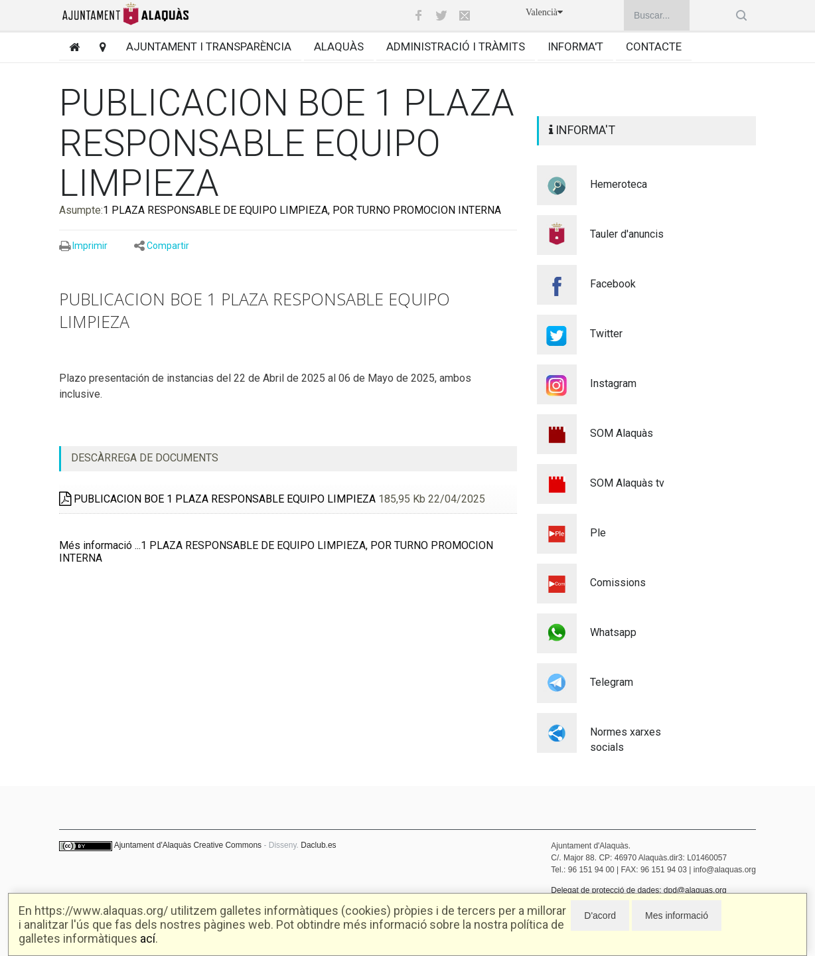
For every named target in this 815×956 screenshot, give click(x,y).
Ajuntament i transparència (208, 46)
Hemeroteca (618, 184)
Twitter (606, 333)
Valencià (544, 12)
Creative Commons (227, 845)
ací (147, 938)
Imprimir (90, 245)
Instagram (613, 383)
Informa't (575, 46)
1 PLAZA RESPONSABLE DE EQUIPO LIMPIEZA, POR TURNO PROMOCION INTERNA (302, 210)
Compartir (168, 245)
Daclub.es (318, 845)
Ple (598, 532)
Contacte (654, 46)
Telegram (611, 682)
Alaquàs (339, 46)
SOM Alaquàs (621, 433)
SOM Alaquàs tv (627, 483)
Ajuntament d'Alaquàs (152, 845)
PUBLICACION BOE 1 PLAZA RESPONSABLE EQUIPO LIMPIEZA (217, 499)
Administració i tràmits (455, 46)
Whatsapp (613, 632)
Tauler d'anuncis (627, 234)
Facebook (613, 284)
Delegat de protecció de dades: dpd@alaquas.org (638, 890)
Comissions (618, 582)
